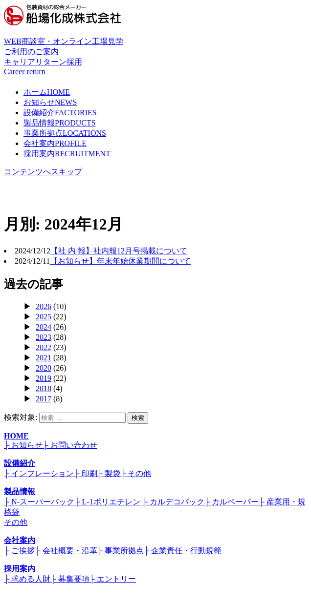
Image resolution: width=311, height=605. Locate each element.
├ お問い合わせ (70, 445)
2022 (43, 347)
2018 (43, 388)
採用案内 (67, 153)
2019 (43, 378)
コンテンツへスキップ (43, 171)
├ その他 (135, 473)
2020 (43, 368)
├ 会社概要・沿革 (66, 550)
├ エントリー (112, 579)
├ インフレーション (39, 473)
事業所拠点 (64, 133)
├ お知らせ (23, 445)
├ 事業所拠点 (120, 550)
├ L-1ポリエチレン (107, 502)
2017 (43, 399)
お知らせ (50, 102)
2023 (43, 337)
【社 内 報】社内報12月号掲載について (118, 251)
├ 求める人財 (27, 579)
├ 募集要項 (69, 579)
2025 (43, 317)
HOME (16, 436)
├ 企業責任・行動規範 (183, 550)
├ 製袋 (108, 473)
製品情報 (59, 123)
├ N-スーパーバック (39, 502)
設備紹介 (60, 112)
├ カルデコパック (173, 502)
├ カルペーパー (231, 502)
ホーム (46, 92)
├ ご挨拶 (19, 550)
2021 (43, 358)
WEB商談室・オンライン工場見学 (155, 47)
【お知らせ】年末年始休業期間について (120, 261)
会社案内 (55, 143)
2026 (43, 306)
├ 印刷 (85, 473)
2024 (43, 327)
